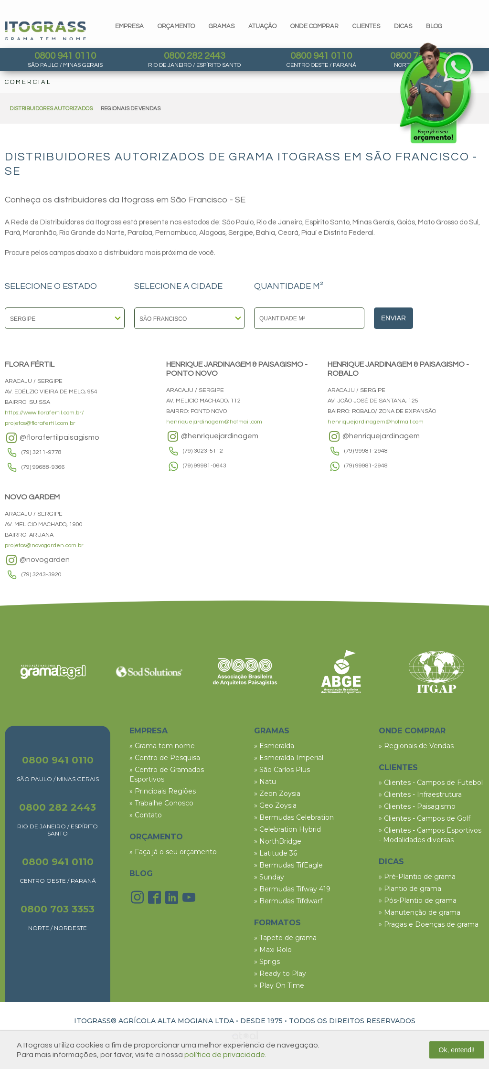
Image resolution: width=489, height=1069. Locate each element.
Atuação (262, 26)
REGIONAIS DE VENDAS (130, 108)
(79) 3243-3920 (41, 575)
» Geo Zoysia (275, 805)
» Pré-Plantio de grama (417, 876)
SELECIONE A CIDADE (178, 286)
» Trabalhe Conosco (161, 803)
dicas (403, 26)
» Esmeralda (274, 745)
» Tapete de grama (285, 937)
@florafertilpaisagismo (52, 438)
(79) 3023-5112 (203, 451)
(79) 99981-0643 (204, 466)
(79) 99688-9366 (43, 467)
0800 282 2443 (194, 56)
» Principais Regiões (162, 791)
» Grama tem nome (162, 745)
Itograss (45, 30)
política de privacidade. (225, 1054)
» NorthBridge (277, 841)
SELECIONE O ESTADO (51, 286)
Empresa (129, 26)
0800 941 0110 (65, 56)
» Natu (265, 781)
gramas (221, 26)
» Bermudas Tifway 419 (292, 889)
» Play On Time (279, 985)
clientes (366, 26)
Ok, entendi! (457, 1050)
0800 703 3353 (58, 909)
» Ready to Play (280, 973)
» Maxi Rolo (273, 949)
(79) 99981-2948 (366, 451)
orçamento (176, 26)
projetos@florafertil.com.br (40, 423)
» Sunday (269, 877)
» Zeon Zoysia (277, 793)
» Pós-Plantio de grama (418, 900)
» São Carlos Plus (282, 769)
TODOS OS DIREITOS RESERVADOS (352, 1020)
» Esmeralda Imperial (288, 757)
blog (434, 26)
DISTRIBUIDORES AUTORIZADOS (51, 108)
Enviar (393, 318)
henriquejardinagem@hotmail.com (214, 422)
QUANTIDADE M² (288, 286)
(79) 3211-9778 (41, 452)
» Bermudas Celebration (294, 817)
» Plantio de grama (410, 888)
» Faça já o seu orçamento (173, 851)
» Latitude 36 (275, 853)
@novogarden (37, 560)
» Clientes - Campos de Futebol (431, 782)
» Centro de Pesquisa (164, 757)
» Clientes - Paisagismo (417, 806)
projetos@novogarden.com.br (44, 545)
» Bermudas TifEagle (288, 865)
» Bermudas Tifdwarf (288, 901)
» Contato (145, 815)
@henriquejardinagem (212, 436)
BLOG (141, 873)
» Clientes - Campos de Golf (424, 818)
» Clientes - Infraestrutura (420, 794)
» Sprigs (267, 961)
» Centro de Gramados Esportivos (166, 774)
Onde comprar (314, 26)
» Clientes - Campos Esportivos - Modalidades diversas (430, 835)
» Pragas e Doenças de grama (428, 924)
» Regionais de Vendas (416, 745)
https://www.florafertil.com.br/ (44, 413)
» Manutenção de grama (419, 912)
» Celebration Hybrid (287, 829)
